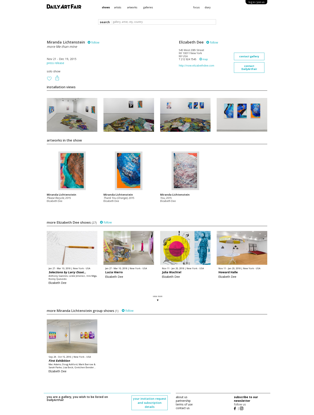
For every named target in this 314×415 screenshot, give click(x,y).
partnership (183, 401)
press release (55, 63)
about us (181, 397)
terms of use (184, 404)
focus (196, 7)
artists (117, 7)
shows (106, 7)
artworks (132, 7)
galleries (148, 7)
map (203, 59)
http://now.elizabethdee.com (196, 65)
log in (256, 2)
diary (208, 7)
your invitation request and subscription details (149, 403)
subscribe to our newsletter (246, 399)
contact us (183, 408)
